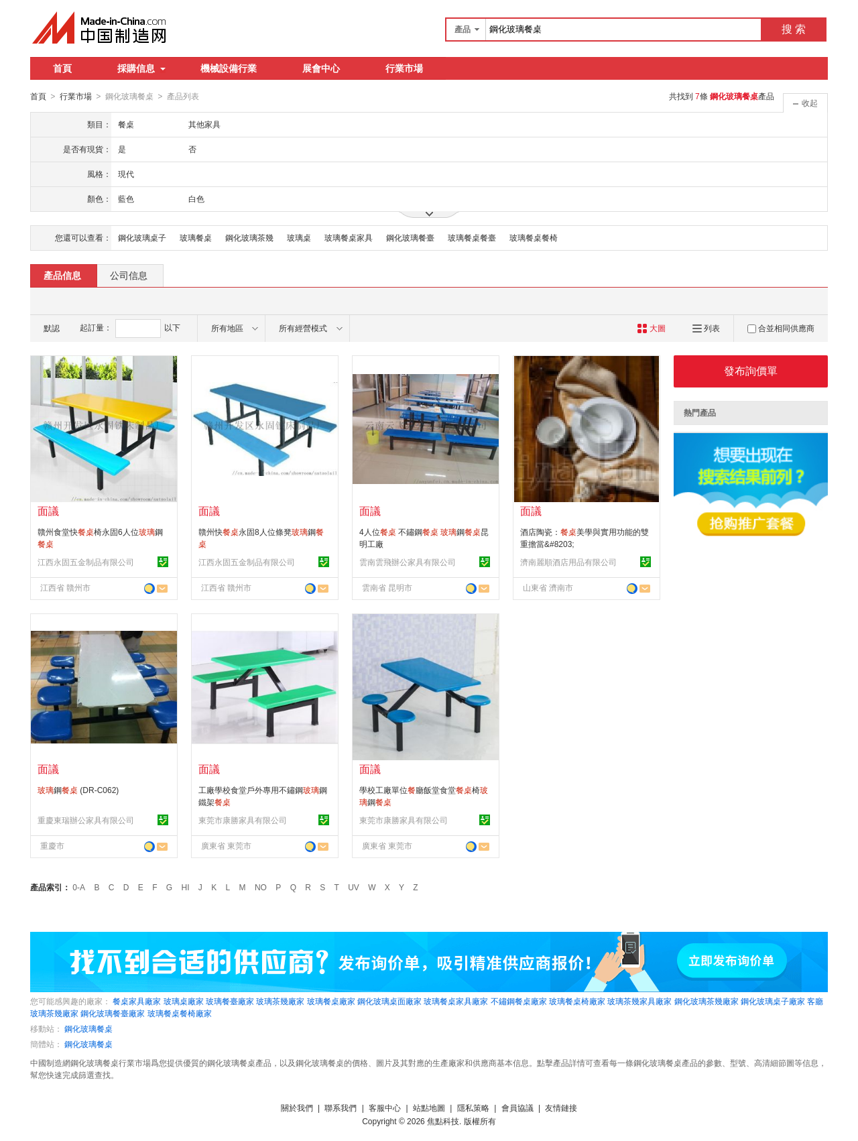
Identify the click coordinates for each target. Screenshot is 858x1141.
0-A (78, 887)
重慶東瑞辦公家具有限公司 (86, 820)
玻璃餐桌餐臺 (472, 237)
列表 (706, 328)
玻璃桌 (299, 237)
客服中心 (385, 1107)
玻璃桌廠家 (184, 1001)
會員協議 (517, 1107)
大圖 (651, 328)
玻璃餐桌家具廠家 (456, 1001)
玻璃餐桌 (196, 237)
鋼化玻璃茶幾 (249, 237)
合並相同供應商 (780, 328)
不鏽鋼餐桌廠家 (519, 1001)
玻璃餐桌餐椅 (533, 237)
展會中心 (321, 68)
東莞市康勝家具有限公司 (242, 820)
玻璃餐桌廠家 (331, 1001)
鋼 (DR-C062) (78, 789)
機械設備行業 (228, 68)
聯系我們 (340, 1107)
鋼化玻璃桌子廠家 (773, 1001)
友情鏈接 (561, 1107)
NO (261, 887)
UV (353, 887)
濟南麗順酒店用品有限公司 (568, 561)
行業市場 (404, 68)
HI (186, 887)
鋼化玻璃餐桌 (88, 1028)
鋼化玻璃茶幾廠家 (706, 1001)
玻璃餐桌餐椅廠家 (179, 1013)
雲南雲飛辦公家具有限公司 (407, 561)
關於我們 (297, 1107)
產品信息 (62, 274)
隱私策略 (473, 1107)
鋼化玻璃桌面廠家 (389, 1001)
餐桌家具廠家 (137, 1001)
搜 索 (794, 29)
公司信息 (128, 274)
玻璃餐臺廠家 (230, 1001)
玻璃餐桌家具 (348, 237)
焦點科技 (443, 1121)
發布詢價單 (751, 370)
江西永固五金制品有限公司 (86, 561)
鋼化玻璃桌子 (142, 237)
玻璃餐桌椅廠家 (577, 1001)
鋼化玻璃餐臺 (410, 237)
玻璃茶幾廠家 (280, 1001)
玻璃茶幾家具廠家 (639, 1001)
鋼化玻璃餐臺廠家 (112, 1013)
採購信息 (141, 68)
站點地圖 (429, 1107)
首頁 (62, 68)
